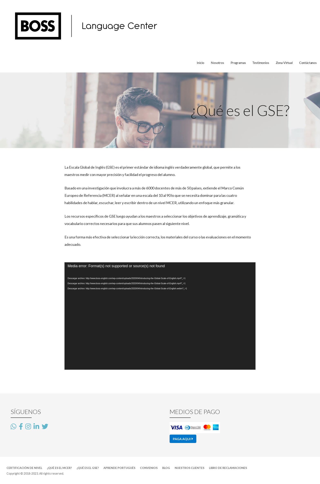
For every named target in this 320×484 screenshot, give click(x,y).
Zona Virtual (284, 63)
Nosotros (217, 63)
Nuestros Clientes (189, 468)
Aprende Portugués (119, 468)
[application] (159, 316)
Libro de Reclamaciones (228, 468)
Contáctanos (308, 63)
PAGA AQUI (182, 439)
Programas (238, 63)
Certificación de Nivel (24, 468)
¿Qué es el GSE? (88, 468)
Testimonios (260, 63)
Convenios (149, 468)
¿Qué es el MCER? (59, 468)
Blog (166, 468)
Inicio (200, 63)
